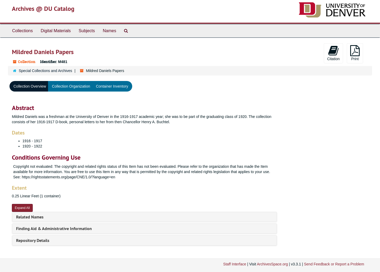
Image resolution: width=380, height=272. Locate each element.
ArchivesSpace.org (272, 264)
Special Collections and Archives (45, 71)
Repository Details (32, 240)
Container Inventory (112, 86)
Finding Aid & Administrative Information (54, 228)
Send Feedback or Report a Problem (334, 264)
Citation (333, 53)
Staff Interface (234, 264)
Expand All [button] (22, 208)
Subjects (87, 30)
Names (109, 30)
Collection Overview (29, 86)
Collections (22, 30)
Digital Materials (56, 30)
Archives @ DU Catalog (43, 8)
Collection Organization (71, 86)
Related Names (30, 217)
